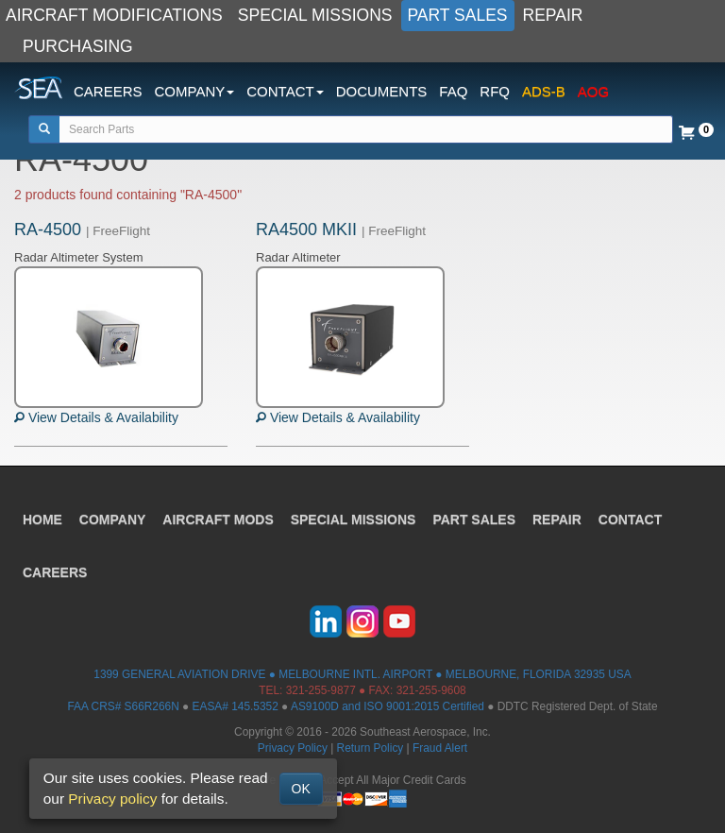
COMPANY (112, 519)
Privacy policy (112, 798)
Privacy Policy (293, 748)
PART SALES (458, 15)
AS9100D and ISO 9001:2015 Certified (387, 706)
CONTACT (630, 519)
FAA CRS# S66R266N (122, 706)
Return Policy (370, 748)
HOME (42, 519)
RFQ (495, 91)
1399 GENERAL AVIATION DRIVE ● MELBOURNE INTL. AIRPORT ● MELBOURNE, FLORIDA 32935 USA (362, 674)
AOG (593, 91)
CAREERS (108, 91)
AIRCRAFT (218, 519)
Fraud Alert (440, 748)
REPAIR (553, 15)
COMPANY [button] (195, 91)
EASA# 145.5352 (235, 706)
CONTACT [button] (284, 91)
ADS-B (543, 91)
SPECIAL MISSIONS (315, 15)
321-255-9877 (321, 690)
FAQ (453, 91)
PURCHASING (78, 46)
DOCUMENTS (382, 91)
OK (301, 788)
